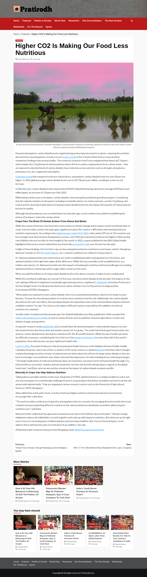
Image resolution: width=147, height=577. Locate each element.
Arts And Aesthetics (92, 21)
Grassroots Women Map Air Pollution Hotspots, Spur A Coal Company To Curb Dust (48, 538)
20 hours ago (96, 498)
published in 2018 (50, 326)
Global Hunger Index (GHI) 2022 (72, 233)
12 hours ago (35, 501)
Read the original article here (89, 429)
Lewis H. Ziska (22, 346)
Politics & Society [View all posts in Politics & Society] (30, 482)
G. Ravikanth (101, 282)
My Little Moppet (50, 252)
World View (59, 21)
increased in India (81, 244)
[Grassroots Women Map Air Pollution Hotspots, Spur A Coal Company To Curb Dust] (58, 475)
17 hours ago (66, 501)
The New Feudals (113, 21)
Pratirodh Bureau (23, 59)
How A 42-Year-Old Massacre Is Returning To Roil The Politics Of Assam (23, 538)
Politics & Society (42, 21)
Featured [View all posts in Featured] (19, 40)
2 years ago (36, 59)
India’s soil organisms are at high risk (33, 317)
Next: (103, 446)
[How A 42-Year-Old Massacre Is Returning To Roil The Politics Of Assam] (28, 475)
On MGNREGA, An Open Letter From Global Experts (97, 536)
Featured (26, 21)
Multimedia (19, 27)
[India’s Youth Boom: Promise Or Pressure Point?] (89, 475)
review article (69, 157)
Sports (49, 27)
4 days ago (94, 544)
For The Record (34, 27)
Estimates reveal (23, 176)
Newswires (74, 21)
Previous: (44, 448)
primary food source (85, 337)
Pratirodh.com (87, 573)
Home (16, 21)
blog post (100, 349)
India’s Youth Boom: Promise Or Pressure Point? (87, 491)
